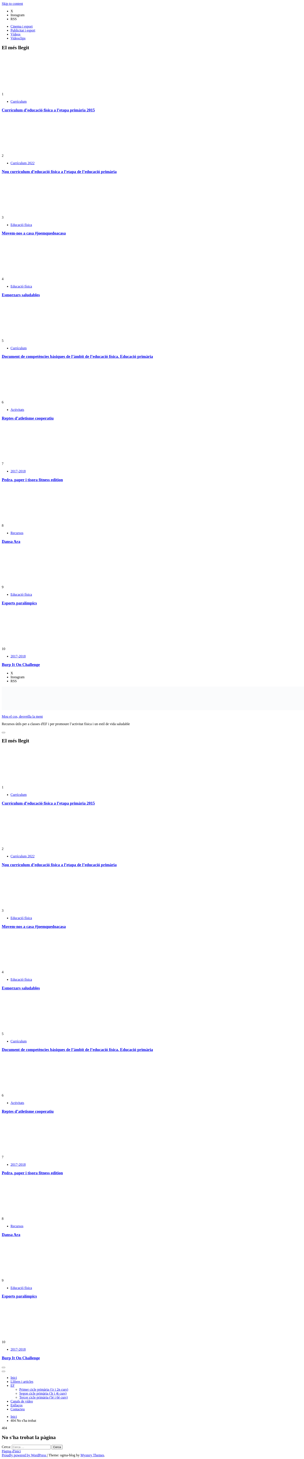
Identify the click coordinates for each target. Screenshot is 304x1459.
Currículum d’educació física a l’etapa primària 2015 (48, 110)
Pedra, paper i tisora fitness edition (32, 479)
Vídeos (15, 34)
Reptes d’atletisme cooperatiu (28, 418)
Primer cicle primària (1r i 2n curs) (43, 1389)
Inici (14, 1378)
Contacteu (18, 1409)
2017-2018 (18, 471)
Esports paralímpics (19, 603)
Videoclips (18, 38)
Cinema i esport (22, 26)
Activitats (17, 410)
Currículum (19, 101)
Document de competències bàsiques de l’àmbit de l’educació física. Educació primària (77, 356)
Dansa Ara (11, 541)
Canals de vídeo (22, 1401)
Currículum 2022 (23, 163)
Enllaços (17, 1405)
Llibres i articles (22, 1381)
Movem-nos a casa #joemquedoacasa (34, 233)
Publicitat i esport (23, 30)
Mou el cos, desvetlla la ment (22, 716)
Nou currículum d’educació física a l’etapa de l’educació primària (59, 171)
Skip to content (12, 3)
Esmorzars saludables (21, 295)
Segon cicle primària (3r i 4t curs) (43, 1393)
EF (13, 1385)
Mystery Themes (92, 1455)
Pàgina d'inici (11, 1451)
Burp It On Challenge (21, 664)
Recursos (17, 533)
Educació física (21, 225)
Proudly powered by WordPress (24, 1455)
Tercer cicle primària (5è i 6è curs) (43, 1397)
